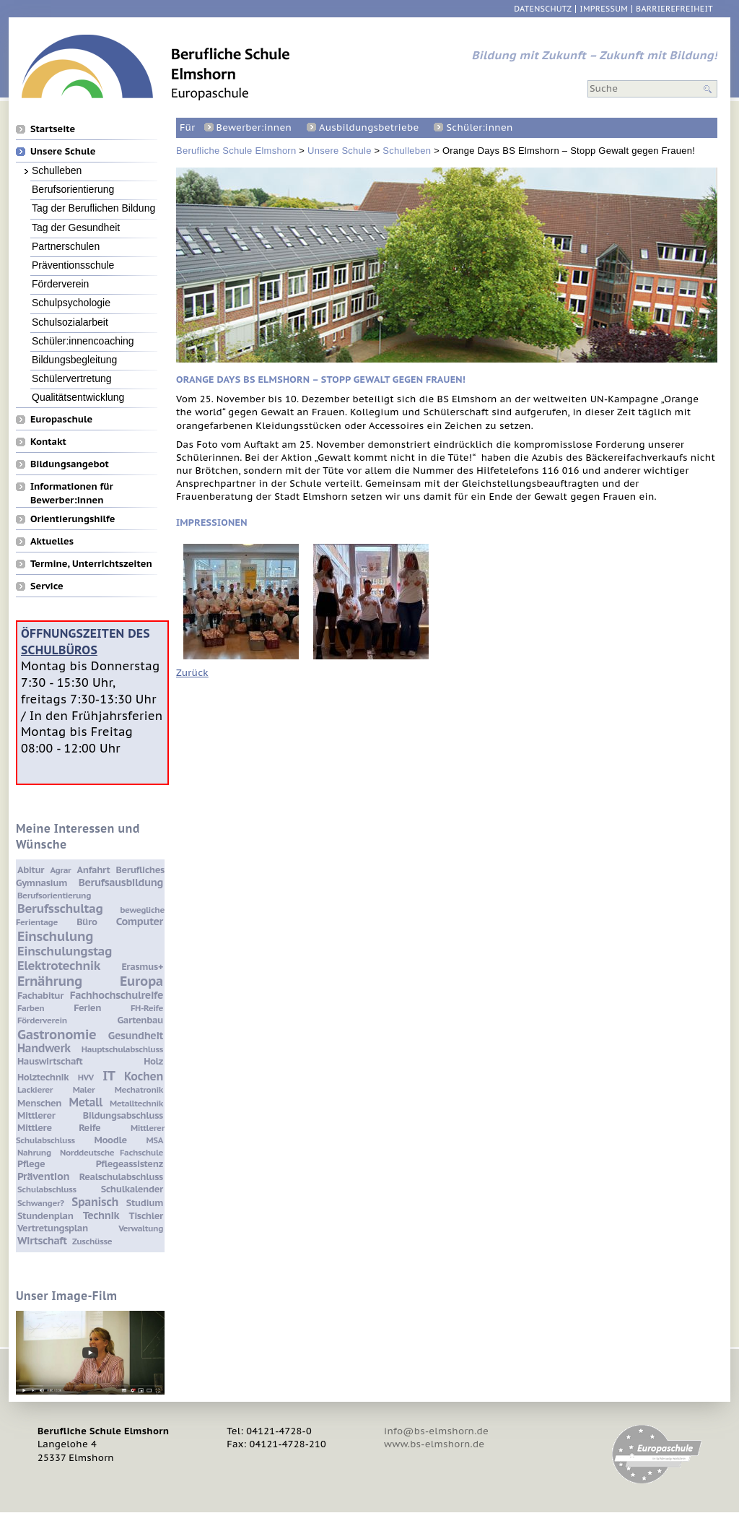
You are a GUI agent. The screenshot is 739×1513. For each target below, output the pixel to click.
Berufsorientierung (73, 188)
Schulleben (406, 150)
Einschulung (55, 936)
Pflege (31, 1164)
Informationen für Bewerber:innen (71, 486)
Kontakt (48, 441)
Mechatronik (139, 1089)
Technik (101, 1215)
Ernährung (49, 980)
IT (108, 1075)
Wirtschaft (42, 1240)
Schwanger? (40, 1202)
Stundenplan (45, 1216)
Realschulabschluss (121, 1177)
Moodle (111, 1140)
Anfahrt (93, 870)
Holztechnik (43, 1077)
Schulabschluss (46, 1189)
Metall (85, 1102)
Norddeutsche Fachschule (111, 1152)
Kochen (143, 1076)
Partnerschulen (66, 245)
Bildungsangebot (69, 463)
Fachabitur (40, 995)
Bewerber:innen (254, 127)
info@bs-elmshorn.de (436, 1431)
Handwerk (44, 1048)
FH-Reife (147, 1007)
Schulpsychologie (71, 302)
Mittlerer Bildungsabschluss (90, 1115)
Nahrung (34, 1152)
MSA (155, 1140)
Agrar (60, 869)
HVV (86, 1077)
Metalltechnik (136, 1103)
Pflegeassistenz (129, 1164)
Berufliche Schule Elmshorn (236, 150)
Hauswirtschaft (49, 1061)
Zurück (192, 673)
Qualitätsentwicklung (78, 396)
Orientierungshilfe (72, 518)
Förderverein (60, 283)
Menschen (39, 1103)
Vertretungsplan (52, 1228)
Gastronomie (56, 1034)
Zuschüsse (92, 1241)
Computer (139, 921)
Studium (144, 1203)
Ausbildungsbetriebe (369, 127)
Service (47, 585)
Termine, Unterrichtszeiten (91, 563)
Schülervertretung (72, 378)
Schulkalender (132, 1189)
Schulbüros (59, 649)
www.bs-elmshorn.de (434, 1444)
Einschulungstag (64, 951)
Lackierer (35, 1089)
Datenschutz (543, 9)
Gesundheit (135, 1035)
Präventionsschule (73, 264)
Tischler (146, 1216)
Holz (153, 1061)
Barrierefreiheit (674, 9)
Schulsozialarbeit (70, 321)
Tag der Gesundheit (76, 227)
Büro (86, 922)
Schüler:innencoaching (83, 340)
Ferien (87, 1008)
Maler (84, 1089)
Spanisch (94, 1202)
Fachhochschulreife (116, 995)
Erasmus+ (142, 967)
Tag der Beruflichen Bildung (93, 207)
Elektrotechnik (58, 966)
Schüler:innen (479, 127)
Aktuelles (52, 541)
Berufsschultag (59, 908)
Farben (30, 1007)
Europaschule (61, 419)
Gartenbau (140, 1020)
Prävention (43, 1176)
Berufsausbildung (121, 882)
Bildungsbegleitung (74, 359)
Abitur (30, 870)
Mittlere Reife (58, 1128)
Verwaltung (140, 1228)
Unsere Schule (339, 150)
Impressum (604, 9)
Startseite (52, 128)
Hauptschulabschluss (122, 1049)
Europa (141, 980)
